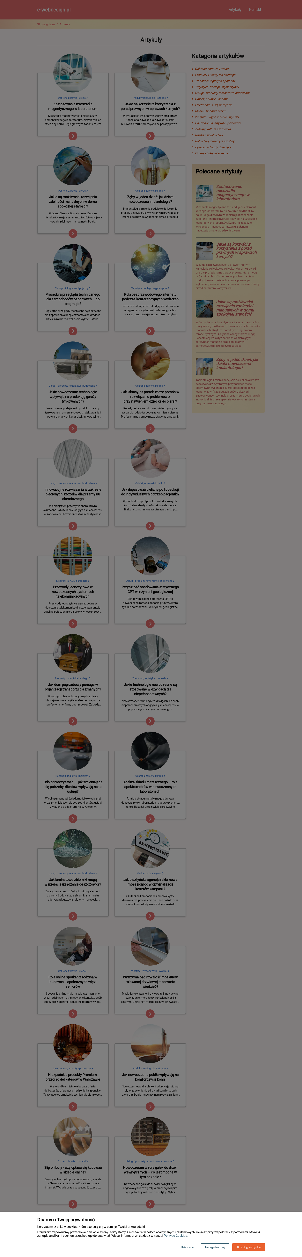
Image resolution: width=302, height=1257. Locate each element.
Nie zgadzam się (215, 1247)
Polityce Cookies (175, 1236)
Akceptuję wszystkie (248, 1247)
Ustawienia (187, 1247)
